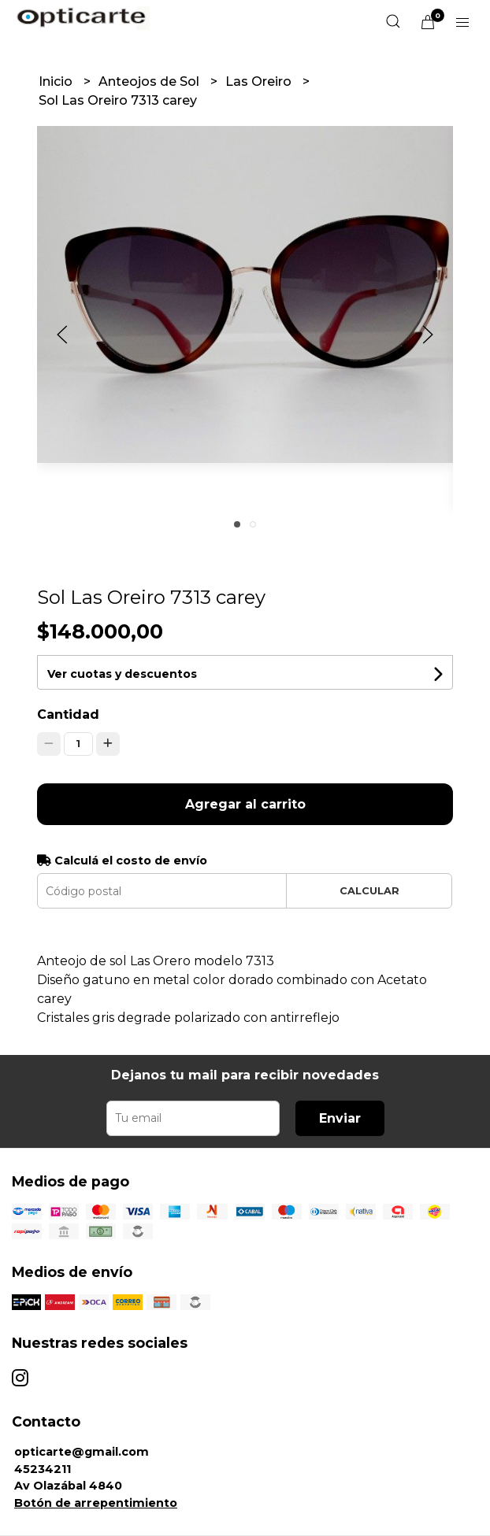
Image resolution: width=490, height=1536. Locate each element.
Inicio (57, 81)
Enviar (340, 1118)
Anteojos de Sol (150, 81)
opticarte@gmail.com (81, 1452)
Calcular (369, 891)
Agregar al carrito (245, 804)
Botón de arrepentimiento (95, 1503)
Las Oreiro (260, 81)
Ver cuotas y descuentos (122, 674)
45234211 (42, 1469)
